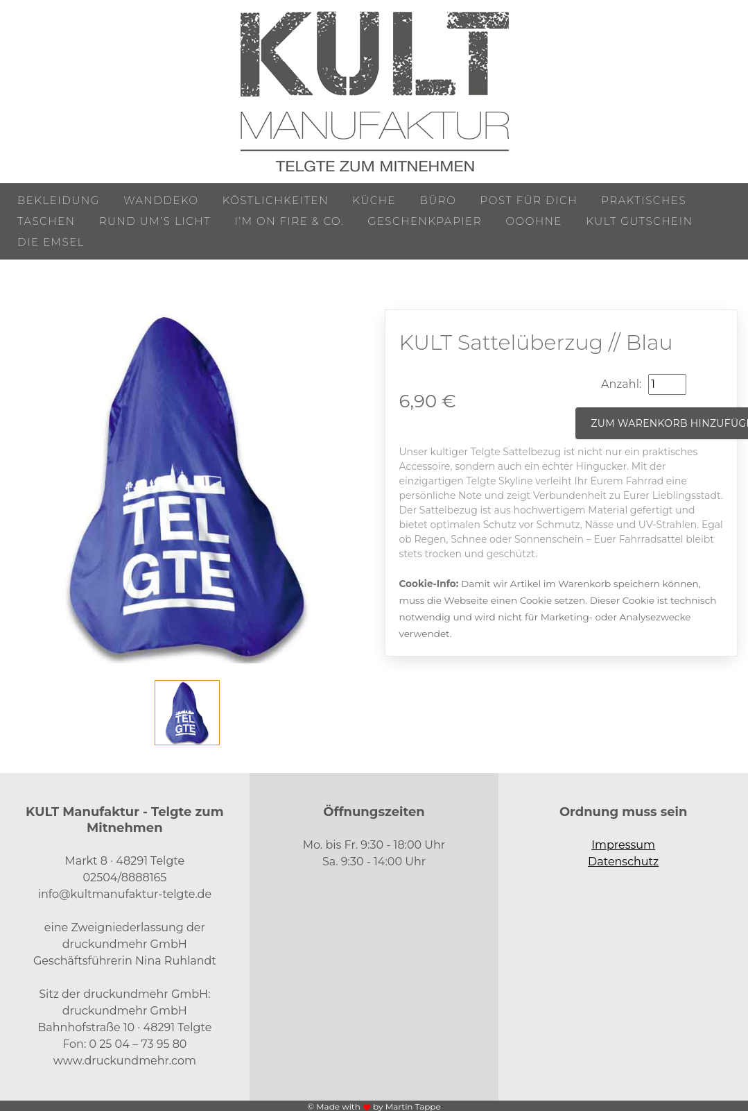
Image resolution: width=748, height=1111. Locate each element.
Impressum (623, 844)
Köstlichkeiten (276, 200)
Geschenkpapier (425, 221)
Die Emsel (51, 241)
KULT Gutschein (639, 221)
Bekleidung (58, 200)
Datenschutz (623, 861)
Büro (437, 200)
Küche (374, 200)
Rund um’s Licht (155, 221)
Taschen (46, 221)
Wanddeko (160, 200)
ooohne (533, 221)
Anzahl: (621, 384)
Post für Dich (529, 200)
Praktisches (643, 200)
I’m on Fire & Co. (289, 221)
